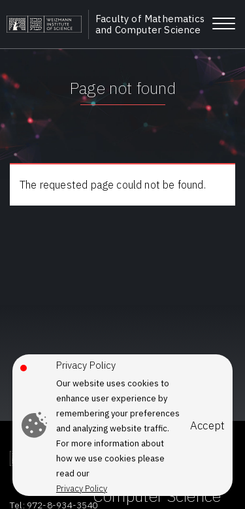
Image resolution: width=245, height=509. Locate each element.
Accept (207, 425)
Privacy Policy (81, 488)
